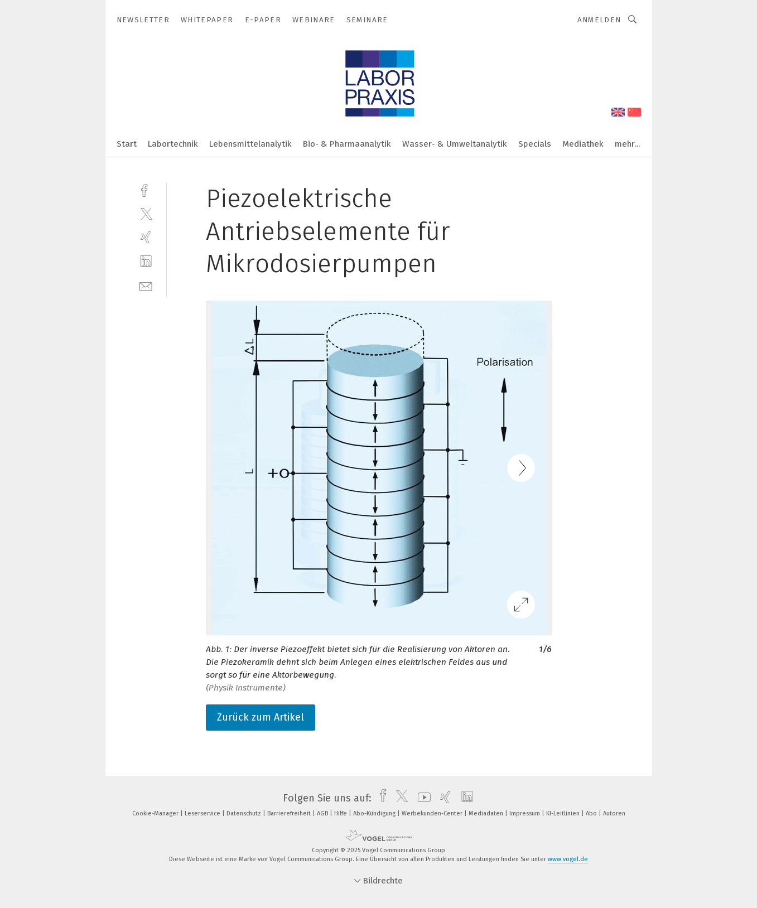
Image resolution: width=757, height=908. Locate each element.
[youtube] (421, 798)
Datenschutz (244, 813)
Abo (592, 813)
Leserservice (203, 813)
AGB (323, 813)
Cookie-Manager (156, 813)
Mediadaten (487, 813)
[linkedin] (146, 261)
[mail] (146, 285)
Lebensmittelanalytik (250, 144)
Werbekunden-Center (433, 813)
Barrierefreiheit (289, 813)
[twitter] (146, 213)
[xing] (146, 237)
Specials (534, 144)
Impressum (525, 813)
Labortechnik (173, 144)
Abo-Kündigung (375, 813)
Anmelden (599, 20)
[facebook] (146, 189)
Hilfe (341, 813)
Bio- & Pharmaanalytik (347, 144)
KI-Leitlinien (563, 813)
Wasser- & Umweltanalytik (454, 144)
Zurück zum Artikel (260, 717)
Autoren (614, 813)
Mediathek (583, 144)
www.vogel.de (568, 859)
